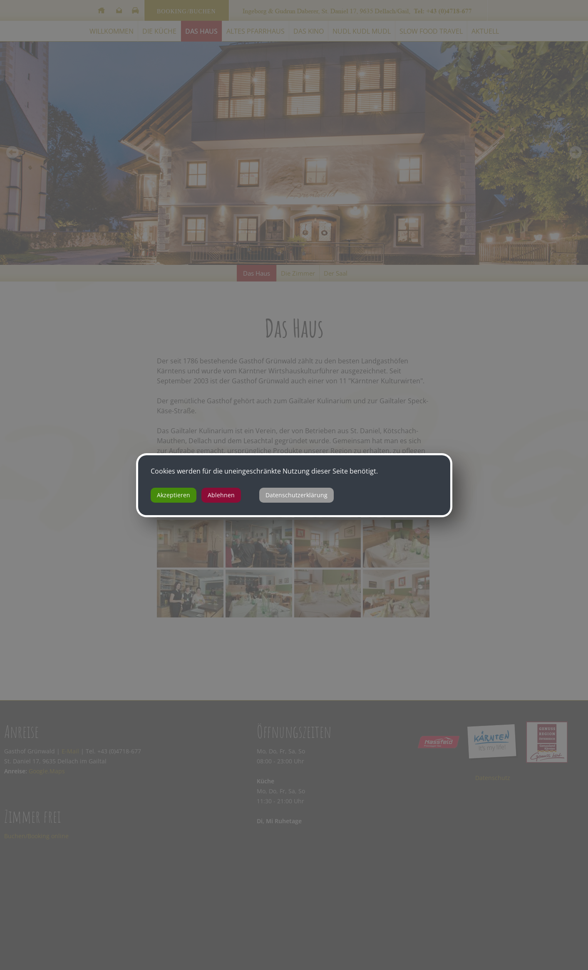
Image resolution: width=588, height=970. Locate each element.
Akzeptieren (173, 495)
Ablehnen (221, 495)
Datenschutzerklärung (296, 495)
